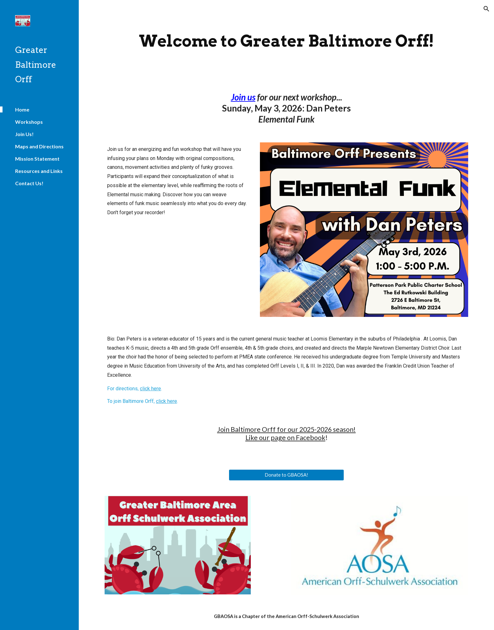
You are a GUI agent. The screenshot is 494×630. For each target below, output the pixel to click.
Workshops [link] (29, 122)
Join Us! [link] (24, 134)
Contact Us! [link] (29, 183)
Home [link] (22, 109)
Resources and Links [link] (39, 171)
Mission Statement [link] (37, 159)
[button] (486, 8)
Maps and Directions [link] (39, 146)
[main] (286, 40)
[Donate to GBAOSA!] (286, 474)
